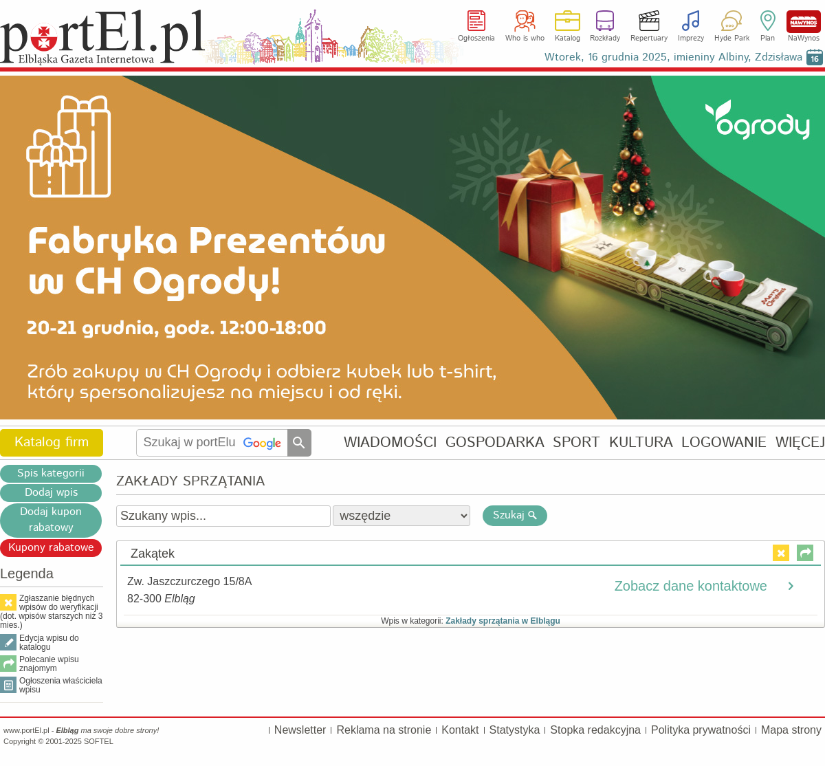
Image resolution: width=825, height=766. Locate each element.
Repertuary (649, 38)
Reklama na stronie (383, 730)
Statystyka (515, 730)
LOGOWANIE (724, 442)
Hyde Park (731, 38)
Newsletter (300, 730)
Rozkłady (605, 38)
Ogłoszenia (476, 38)
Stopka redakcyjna (595, 730)
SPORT (576, 442)
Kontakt (459, 730)
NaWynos (803, 21)
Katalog (567, 38)
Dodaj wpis (51, 493)
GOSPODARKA (495, 442)
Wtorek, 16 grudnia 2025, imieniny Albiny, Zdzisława (673, 57)
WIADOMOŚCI (390, 442)
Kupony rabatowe (51, 548)
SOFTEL (98, 741)
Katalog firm (51, 442)
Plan (767, 38)
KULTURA (641, 442)
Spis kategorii (51, 473)
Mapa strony (791, 730)
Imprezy (691, 38)
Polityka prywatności (701, 730)
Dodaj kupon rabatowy (51, 520)
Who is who (524, 38)
